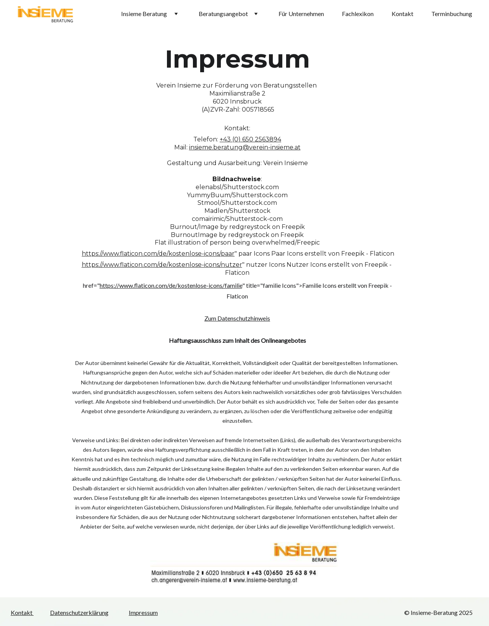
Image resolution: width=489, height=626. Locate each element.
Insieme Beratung (144, 13)
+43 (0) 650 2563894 (250, 139)
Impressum (143, 612)
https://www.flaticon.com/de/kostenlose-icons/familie (171, 285)
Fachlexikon (358, 13)
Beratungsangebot (223, 13)
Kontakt (402, 13)
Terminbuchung (451, 13)
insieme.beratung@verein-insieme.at (245, 147)
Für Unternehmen (301, 13)
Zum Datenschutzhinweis (237, 318)
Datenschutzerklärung (79, 612)
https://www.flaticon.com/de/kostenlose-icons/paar (158, 253)
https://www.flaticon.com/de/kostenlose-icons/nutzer (162, 264)
